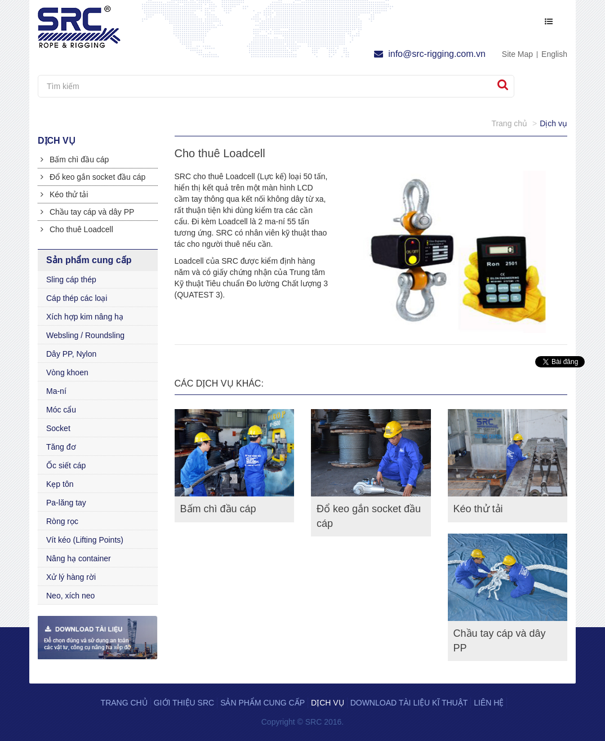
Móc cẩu (61, 409)
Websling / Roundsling (85, 335)
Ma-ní (56, 391)
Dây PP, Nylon (71, 353)
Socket (58, 428)
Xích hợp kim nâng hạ (84, 316)
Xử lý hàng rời (71, 577)
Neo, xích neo (70, 595)
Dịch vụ (327, 702)
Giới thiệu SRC (184, 702)
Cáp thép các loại (76, 298)
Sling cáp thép (71, 279)
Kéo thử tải (64, 194)
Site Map (517, 54)
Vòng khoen (67, 372)
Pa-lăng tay (66, 502)
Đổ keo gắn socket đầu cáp (93, 176)
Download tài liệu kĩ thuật (409, 702)
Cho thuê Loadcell (77, 229)
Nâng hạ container (78, 558)
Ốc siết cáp (66, 465)
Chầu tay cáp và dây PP (87, 211)
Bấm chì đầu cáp (75, 159)
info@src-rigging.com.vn (430, 54)
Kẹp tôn (59, 484)
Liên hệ (489, 702)
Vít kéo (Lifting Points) (84, 539)
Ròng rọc (62, 521)
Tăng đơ (61, 446)
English (554, 54)
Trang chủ (124, 702)
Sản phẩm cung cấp (262, 702)
